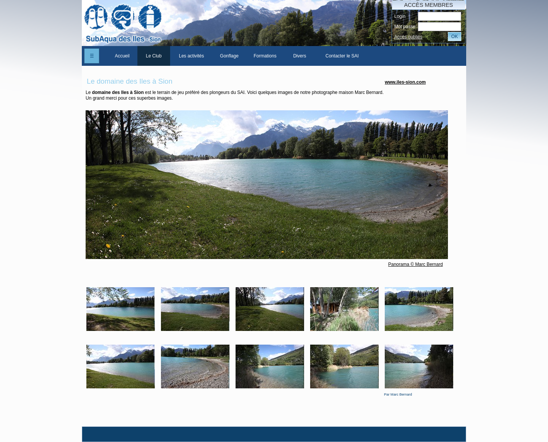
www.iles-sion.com (405, 82)
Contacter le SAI (341, 56)
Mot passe (404, 26)
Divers (299, 56)
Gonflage (229, 56)
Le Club (153, 56)
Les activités (191, 56)
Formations (264, 56)
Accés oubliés (408, 37)
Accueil (122, 56)
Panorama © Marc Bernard (415, 264)
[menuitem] (122, 56)
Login (399, 16)
